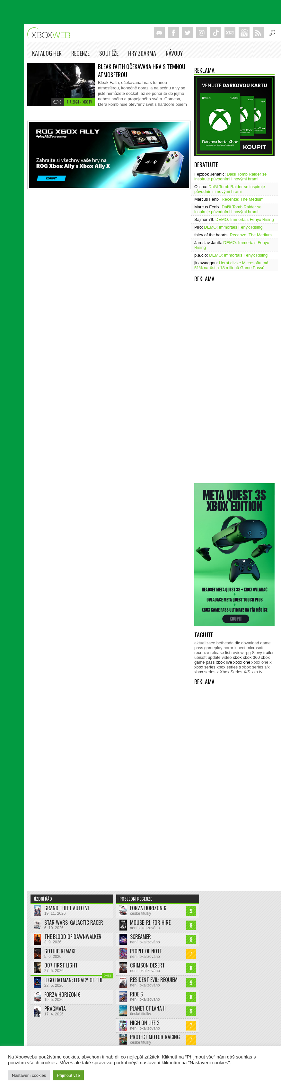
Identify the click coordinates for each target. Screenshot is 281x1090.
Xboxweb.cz (50, 33)
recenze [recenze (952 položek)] (201, 652)
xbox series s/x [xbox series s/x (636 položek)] (256, 667)
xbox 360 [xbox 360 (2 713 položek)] (251, 657)
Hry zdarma (142, 53)
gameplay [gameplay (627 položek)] (213, 647)
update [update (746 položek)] (214, 657)
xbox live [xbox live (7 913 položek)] (224, 662)
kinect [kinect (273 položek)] (239, 647)
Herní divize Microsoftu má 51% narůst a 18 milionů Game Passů (231, 265)
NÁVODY (174, 53)
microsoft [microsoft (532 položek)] (255, 647)
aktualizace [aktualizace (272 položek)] (204, 642)
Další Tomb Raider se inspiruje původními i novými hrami (230, 176)
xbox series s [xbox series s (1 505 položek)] (228, 667)
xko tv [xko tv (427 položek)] (256, 671)
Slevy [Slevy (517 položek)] (257, 652)
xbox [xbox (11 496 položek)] (237, 657)
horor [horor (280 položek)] (228, 647)
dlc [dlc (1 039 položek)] (237, 642)
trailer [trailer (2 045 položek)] (268, 652)
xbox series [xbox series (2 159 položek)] (204, 667)
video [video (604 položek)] (227, 657)
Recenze (80, 53)
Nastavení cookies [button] (29, 1075)
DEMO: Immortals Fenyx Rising (244, 219)
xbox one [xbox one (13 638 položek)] (241, 662)
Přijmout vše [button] (68, 1075)
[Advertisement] (220, 385)
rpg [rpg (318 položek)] (248, 652)
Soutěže (109, 53)
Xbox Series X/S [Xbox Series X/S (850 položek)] (235, 671)
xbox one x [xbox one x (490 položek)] (261, 662)
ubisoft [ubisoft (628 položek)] (200, 657)
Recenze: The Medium (243, 199)
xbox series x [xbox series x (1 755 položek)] (206, 671)
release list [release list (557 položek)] (220, 652)
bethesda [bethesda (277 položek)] (225, 642)
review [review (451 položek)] (238, 652)
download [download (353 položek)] (250, 642)
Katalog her (47, 53)
